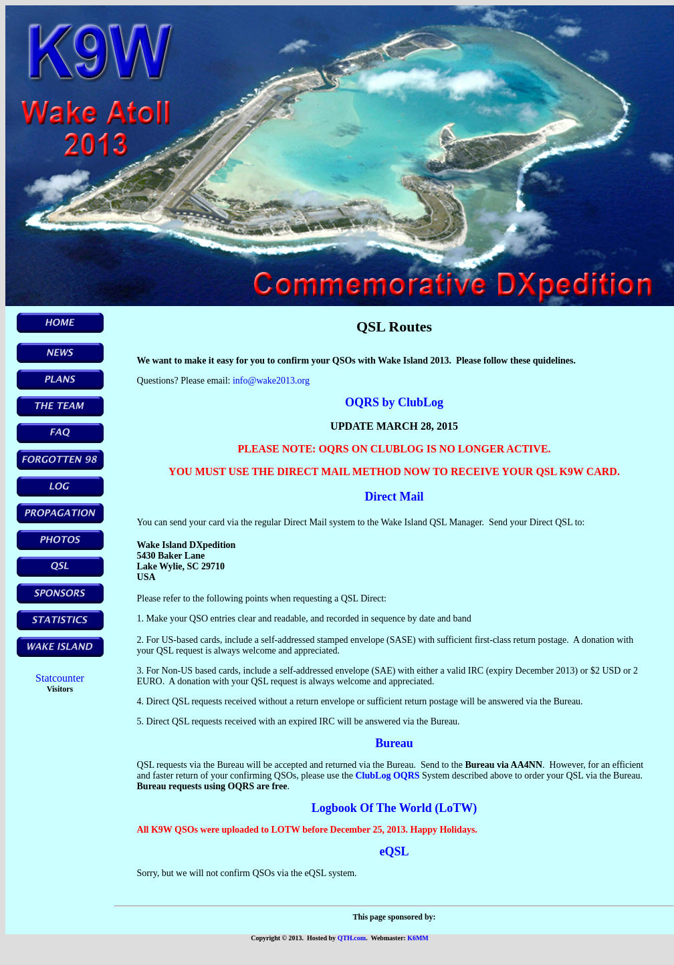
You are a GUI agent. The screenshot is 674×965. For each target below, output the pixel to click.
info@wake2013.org (271, 381)
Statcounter (59, 678)
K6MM (418, 938)
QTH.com (352, 938)
